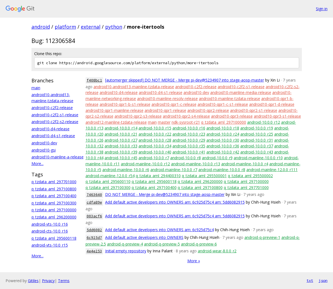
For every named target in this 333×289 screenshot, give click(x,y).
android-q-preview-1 (262, 237)
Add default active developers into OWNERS (144, 237)
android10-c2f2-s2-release (54, 121)
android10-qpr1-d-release (271, 104)
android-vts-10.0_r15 (49, 245)
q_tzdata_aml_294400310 (158, 175)
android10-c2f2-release (52, 107)
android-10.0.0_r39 (121, 152)
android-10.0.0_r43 (256, 152)
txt (310, 280)
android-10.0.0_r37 (256, 145)
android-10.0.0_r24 (222, 134)
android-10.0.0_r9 (217, 157)
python (113, 26)
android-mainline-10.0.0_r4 (244, 163)
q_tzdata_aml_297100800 (53, 188)
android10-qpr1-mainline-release (114, 110)
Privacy (48, 280)
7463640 (94, 194)
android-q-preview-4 (125, 244)
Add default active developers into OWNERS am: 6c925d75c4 (159, 229)
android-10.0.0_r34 (154, 145)
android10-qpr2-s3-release (138, 116)
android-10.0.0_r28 (154, 140)
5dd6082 (94, 230)
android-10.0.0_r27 (121, 140)
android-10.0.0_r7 (153, 157)
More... (37, 163)
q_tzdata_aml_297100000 (53, 209)
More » (193, 260)
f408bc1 (94, 80)
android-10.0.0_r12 (263, 122)
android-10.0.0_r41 (188, 152)
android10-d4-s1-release (53, 135)
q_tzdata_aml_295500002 (250, 175)
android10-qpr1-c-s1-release (223, 104)
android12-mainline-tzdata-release (116, 122)
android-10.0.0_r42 (222, 152)
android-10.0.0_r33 (121, 145)
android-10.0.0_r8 (185, 157)
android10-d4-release (50, 128)
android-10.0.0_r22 (154, 134)
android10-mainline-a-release (57, 157)
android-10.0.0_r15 (154, 128)
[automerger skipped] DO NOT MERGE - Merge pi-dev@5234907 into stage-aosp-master (184, 80)
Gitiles (33, 280)
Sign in (321, 8)
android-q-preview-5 (162, 244)
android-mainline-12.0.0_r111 (272, 169)
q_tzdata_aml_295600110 (108, 181)
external (90, 26)
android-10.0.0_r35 (188, 145)
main (35, 87)
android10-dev (44, 142)
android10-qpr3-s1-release (277, 116)
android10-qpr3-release (232, 116)
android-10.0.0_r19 (256, 128)
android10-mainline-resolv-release (167, 98)
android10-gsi (43, 150)
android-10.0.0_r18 (222, 128)
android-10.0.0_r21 (121, 134)
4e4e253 (94, 251)
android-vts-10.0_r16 (49, 224)
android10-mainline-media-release (240, 92)
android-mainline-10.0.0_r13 (195, 163)
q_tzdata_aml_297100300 (53, 203)
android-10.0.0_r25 (256, 134)
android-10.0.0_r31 (256, 140)
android (40, 26)
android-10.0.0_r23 (188, 134)
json (323, 280)
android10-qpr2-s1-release (253, 110)
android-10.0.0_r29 (188, 140)
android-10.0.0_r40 (154, 152)
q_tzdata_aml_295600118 (53, 238)
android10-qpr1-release (165, 110)
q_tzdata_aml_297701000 (53, 181)
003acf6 (94, 216)
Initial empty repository (125, 250)
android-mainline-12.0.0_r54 (110, 175)
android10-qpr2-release (208, 110)
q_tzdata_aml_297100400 (53, 195)
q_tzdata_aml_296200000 (53, 217)
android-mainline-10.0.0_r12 (145, 163)
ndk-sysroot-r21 (186, 122)
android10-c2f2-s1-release (54, 114)
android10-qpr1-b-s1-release (125, 104)
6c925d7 (94, 237)
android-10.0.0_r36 (222, 145)
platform (65, 26)
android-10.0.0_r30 (222, 140)
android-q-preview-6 (199, 244)
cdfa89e (94, 202)
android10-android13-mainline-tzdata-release (134, 86)
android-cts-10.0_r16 (49, 231)
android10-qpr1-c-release (173, 104)
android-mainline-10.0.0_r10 (258, 157)
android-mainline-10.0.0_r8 (221, 169)
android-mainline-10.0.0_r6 (125, 169)
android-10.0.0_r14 (121, 128)
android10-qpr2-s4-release (186, 116)
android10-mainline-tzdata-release (229, 98)
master (164, 122)
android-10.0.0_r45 (121, 157)
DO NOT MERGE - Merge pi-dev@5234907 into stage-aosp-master (165, 194)
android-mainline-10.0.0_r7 (173, 169)
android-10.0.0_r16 (188, 128)
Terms (64, 280)
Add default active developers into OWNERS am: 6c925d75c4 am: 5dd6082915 (175, 202)
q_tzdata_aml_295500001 (204, 175)
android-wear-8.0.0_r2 (217, 250)
